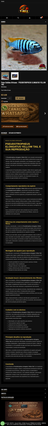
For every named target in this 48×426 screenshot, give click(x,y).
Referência (3, 87)
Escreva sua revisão (8, 126)
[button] (4, 112)
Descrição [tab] (4, 133)
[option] (24, 112)
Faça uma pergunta (21, 126)
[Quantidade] (9, 98)
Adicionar (20, 98)
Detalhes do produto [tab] (15, 133)
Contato (2, 1)
